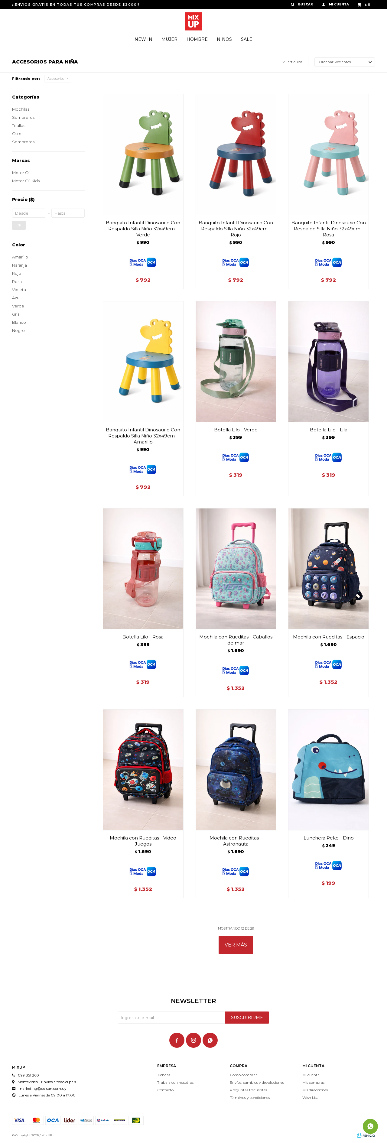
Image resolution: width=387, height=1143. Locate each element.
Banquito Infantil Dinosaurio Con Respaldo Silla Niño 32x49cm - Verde (143, 229)
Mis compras (313, 1082)
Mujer (169, 39)
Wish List (310, 1097)
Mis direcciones (315, 1090)
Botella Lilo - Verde (236, 430)
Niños (224, 39)
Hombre (197, 39)
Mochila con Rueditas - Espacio (328, 637)
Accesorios (55, 78)
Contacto (165, 1090)
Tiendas (163, 1075)
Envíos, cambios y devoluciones (257, 1082)
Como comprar (243, 1075)
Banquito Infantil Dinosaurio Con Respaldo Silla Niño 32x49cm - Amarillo (143, 436)
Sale (246, 39)
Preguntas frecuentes (248, 1090)
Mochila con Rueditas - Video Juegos (143, 841)
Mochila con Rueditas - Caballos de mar (235, 640)
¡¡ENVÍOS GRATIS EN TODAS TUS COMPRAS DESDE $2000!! (75, 4)
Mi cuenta (311, 1075)
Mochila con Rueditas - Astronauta (236, 841)
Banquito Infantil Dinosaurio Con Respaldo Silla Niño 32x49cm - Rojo (236, 229)
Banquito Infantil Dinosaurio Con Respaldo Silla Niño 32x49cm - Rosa (328, 229)
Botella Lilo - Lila (328, 430)
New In (143, 39)
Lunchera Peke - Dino (329, 838)
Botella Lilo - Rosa (143, 637)
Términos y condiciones (250, 1097)
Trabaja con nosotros (175, 1082)
